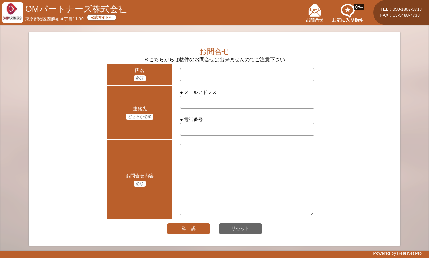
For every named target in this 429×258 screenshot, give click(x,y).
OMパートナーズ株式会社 (76, 9)
